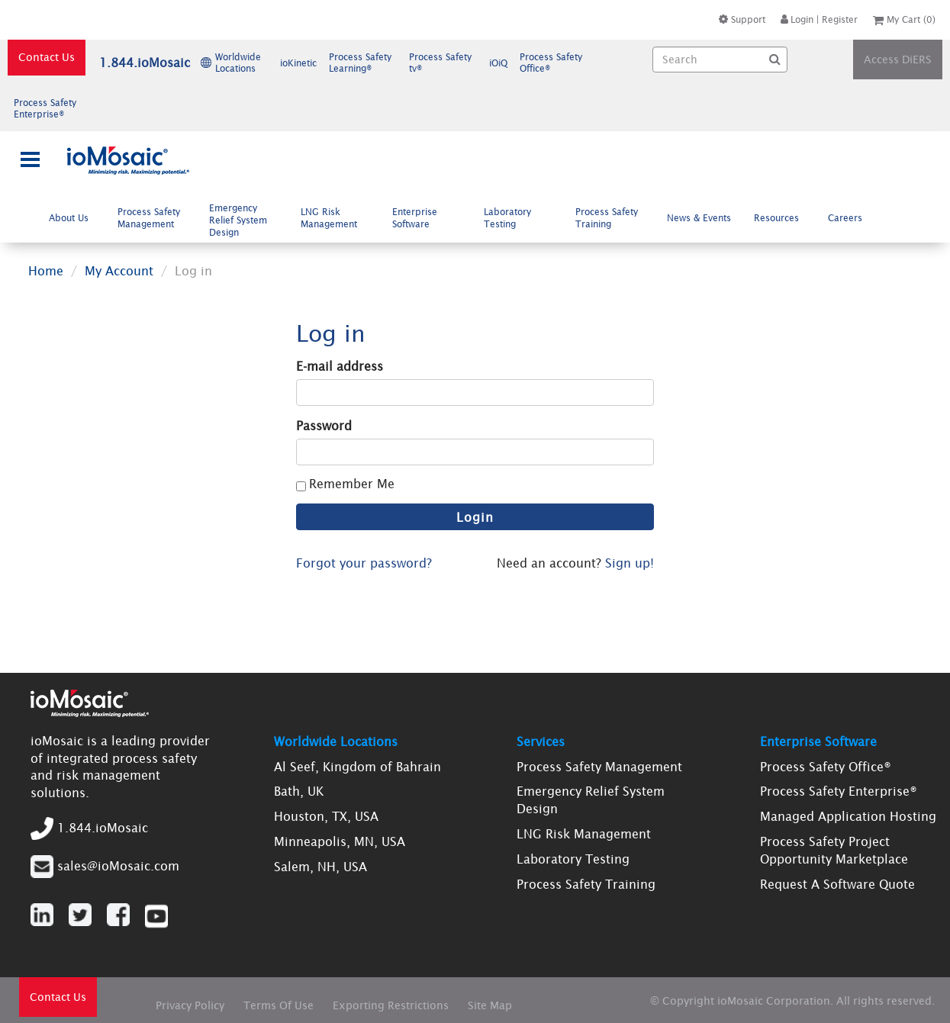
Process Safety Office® (825, 767)
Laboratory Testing (507, 218)
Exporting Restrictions (391, 1005)
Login (797, 19)
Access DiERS (898, 59)
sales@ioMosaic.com (118, 866)
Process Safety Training (606, 218)
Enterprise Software (417, 218)
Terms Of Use (278, 1005)
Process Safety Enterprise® (838, 791)
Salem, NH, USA (320, 866)
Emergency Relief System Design (238, 220)
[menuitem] (71, 218)
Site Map (490, 1005)
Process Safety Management (152, 218)
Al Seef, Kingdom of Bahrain (357, 767)
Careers (851, 217)
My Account (119, 271)
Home (45, 271)
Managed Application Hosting (848, 816)
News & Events (699, 218)
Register (840, 19)
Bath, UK (299, 791)
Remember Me (351, 484)
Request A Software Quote (837, 884)
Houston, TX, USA (326, 816)
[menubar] (458, 220)
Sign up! (629, 563)
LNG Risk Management (335, 218)
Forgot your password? (364, 563)
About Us (75, 217)
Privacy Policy (190, 1005)
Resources (782, 217)
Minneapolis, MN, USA (339, 841)
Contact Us (46, 57)
